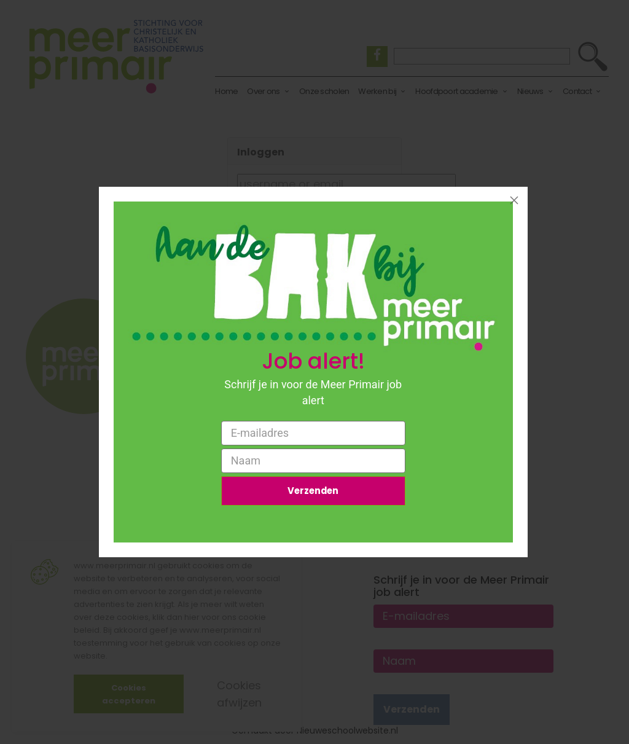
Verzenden (313, 492)
